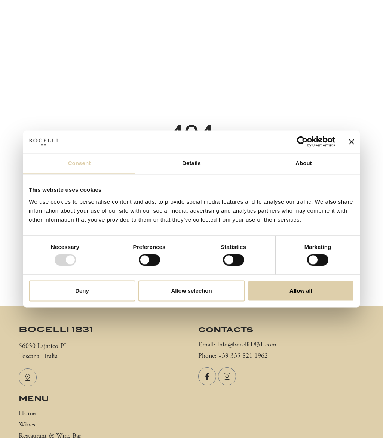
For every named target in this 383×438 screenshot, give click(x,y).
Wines (27, 424)
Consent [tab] (79, 163)
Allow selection (191, 290)
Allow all (300, 290)
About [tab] (303, 163)
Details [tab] (191, 163)
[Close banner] (351, 141)
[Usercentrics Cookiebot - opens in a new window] (302, 141)
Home (27, 413)
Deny (82, 290)
